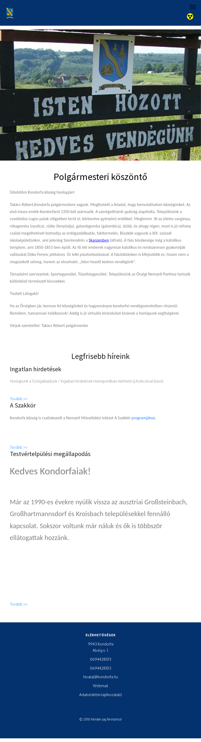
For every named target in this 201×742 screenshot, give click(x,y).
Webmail (100, 685)
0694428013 (100, 659)
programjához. (144, 419)
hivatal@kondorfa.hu (100, 677)
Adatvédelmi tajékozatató (100, 694)
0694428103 (100, 668)
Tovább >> (18, 401)
